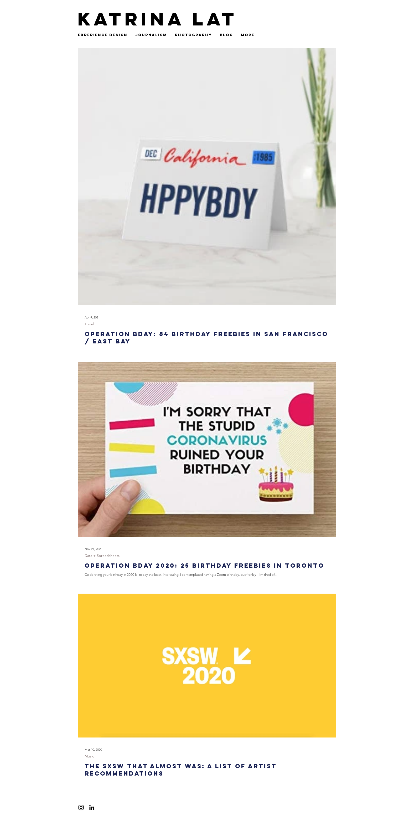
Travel (89, 324)
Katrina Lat (157, 18)
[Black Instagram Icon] (81, 807)
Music (89, 756)
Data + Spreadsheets (102, 555)
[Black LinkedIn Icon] (91, 807)
